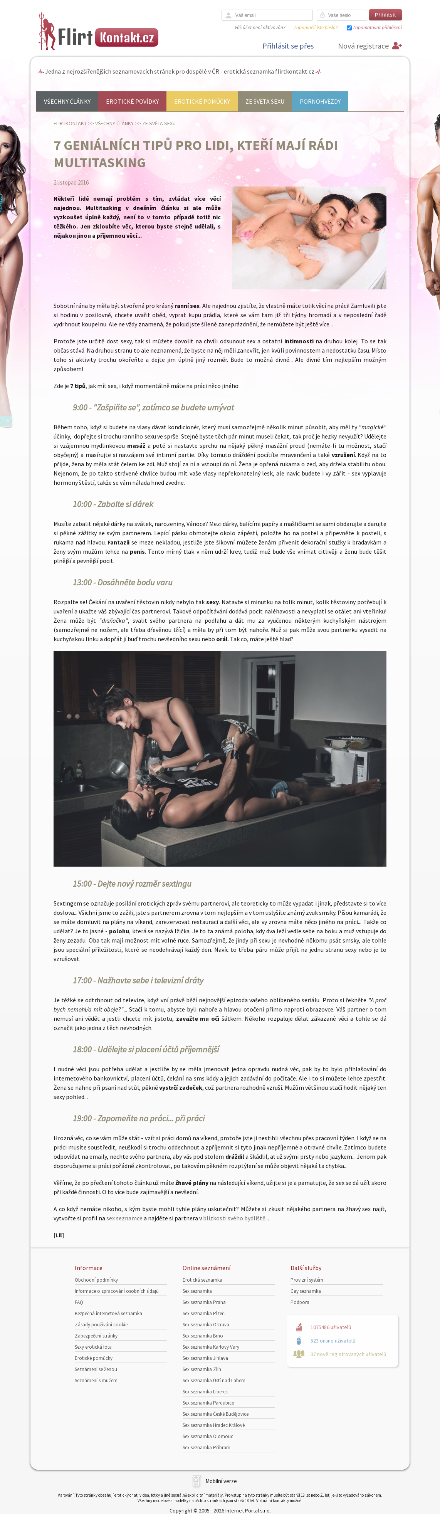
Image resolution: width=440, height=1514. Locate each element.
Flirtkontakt (70, 123)
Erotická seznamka (202, 1280)
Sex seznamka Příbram (206, 1447)
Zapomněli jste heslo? (316, 27)
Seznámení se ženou (96, 1369)
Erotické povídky (132, 101)
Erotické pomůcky (202, 101)
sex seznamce (124, 1218)
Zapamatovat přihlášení (377, 27)
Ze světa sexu (264, 101)
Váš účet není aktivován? (260, 27)
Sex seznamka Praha (204, 1302)
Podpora (300, 1302)
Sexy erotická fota (93, 1347)
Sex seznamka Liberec (205, 1391)
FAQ (79, 1302)
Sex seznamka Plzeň (204, 1313)
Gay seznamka (306, 1291)
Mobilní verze (221, 1481)
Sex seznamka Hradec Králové (214, 1425)
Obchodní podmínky (96, 1280)
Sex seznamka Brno (203, 1336)
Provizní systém (307, 1280)
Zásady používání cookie (101, 1324)
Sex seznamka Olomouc (208, 1436)
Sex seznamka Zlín (202, 1369)
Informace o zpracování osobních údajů (117, 1291)
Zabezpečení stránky (96, 1336)
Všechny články (67, 101)
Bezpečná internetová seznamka (108, 1313)
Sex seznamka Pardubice (208, 1403)
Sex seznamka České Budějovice (216, 1414)
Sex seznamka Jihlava (205, 1358)
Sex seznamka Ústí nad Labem (214, 1380)
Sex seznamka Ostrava (206, 1324)
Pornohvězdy (320, 101)
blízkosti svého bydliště (234, 1218)
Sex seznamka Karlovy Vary (211, 1347)
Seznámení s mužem (96, 1380)
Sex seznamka (197, 1291)
